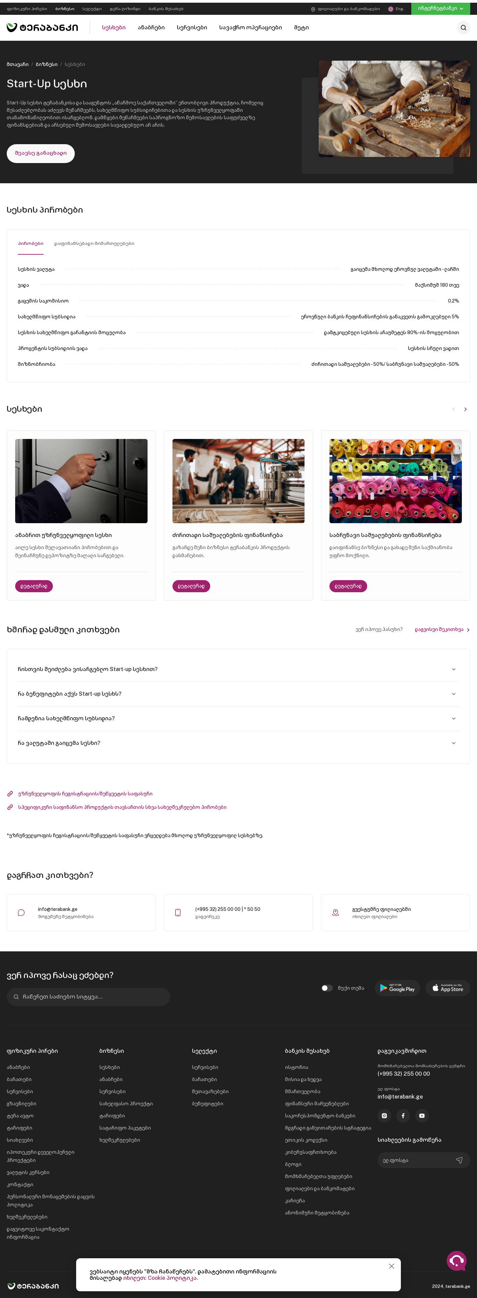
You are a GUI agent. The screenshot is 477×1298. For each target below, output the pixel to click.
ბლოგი (293, 1162)
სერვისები (20, 1089)
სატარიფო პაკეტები (125, 1125)
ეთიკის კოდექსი (306, 1137)
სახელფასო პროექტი (126, 1101)
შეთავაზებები (210, 1089)
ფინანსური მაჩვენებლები (317, 1101)
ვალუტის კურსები (28, 1170)
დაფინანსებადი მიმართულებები (94, 241)
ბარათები (19, 1077)
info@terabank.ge (57, 907)
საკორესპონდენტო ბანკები (320, 1113)
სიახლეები (20, 1137)
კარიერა (295, 1198)
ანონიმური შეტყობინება (317, 1210)
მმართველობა (302, 1089)
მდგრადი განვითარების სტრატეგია (328, 1125)
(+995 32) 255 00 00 (404, 1071)
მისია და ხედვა (303, 1077)
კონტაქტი (20, 1182)
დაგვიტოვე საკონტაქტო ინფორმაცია (38, 1230)
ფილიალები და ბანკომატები (320, 1186)
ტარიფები (19, 1125)
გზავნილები (21, 1101)
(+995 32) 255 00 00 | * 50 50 (227, 907)
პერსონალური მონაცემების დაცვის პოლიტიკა (51, 1198)
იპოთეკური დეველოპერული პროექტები (40, 1154)
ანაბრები (18, 1065)
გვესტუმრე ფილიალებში (381, 907)
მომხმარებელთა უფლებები (318, 1174)
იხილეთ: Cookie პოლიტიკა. (160, 1278)
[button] (465, 406)
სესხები (109, 1065)
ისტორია (296, 1065)
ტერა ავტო (20, 1113)
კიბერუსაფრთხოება (311, 1149)
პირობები (30, 241)
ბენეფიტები (207, 1101)
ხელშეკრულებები (27, 1214)
